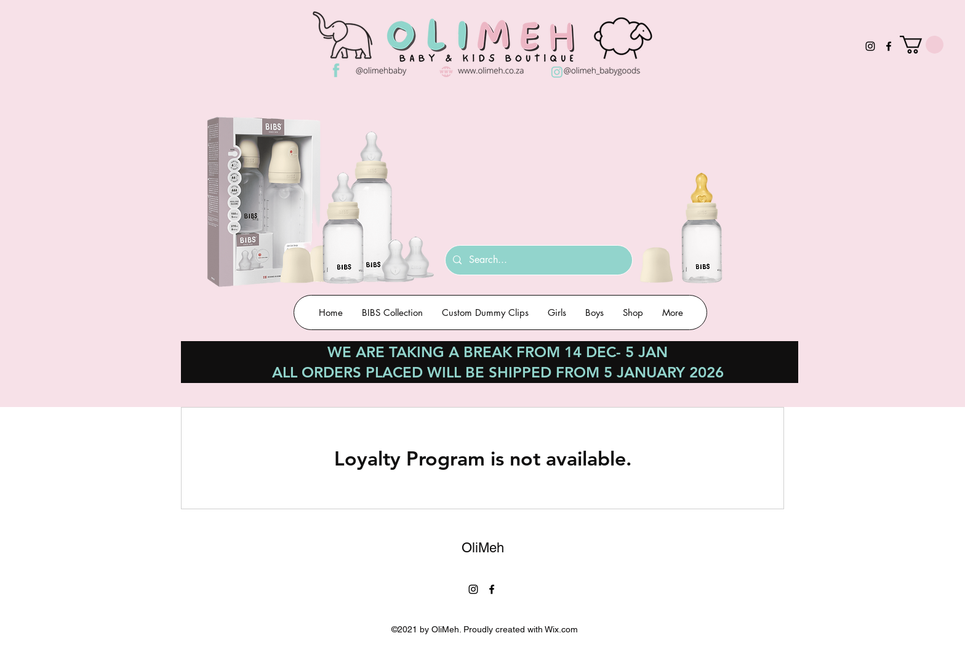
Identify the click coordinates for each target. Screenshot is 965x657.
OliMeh (483, 547)
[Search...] (537, 260)
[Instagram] (870, 46)
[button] (921, 45)
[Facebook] (889, 46)
